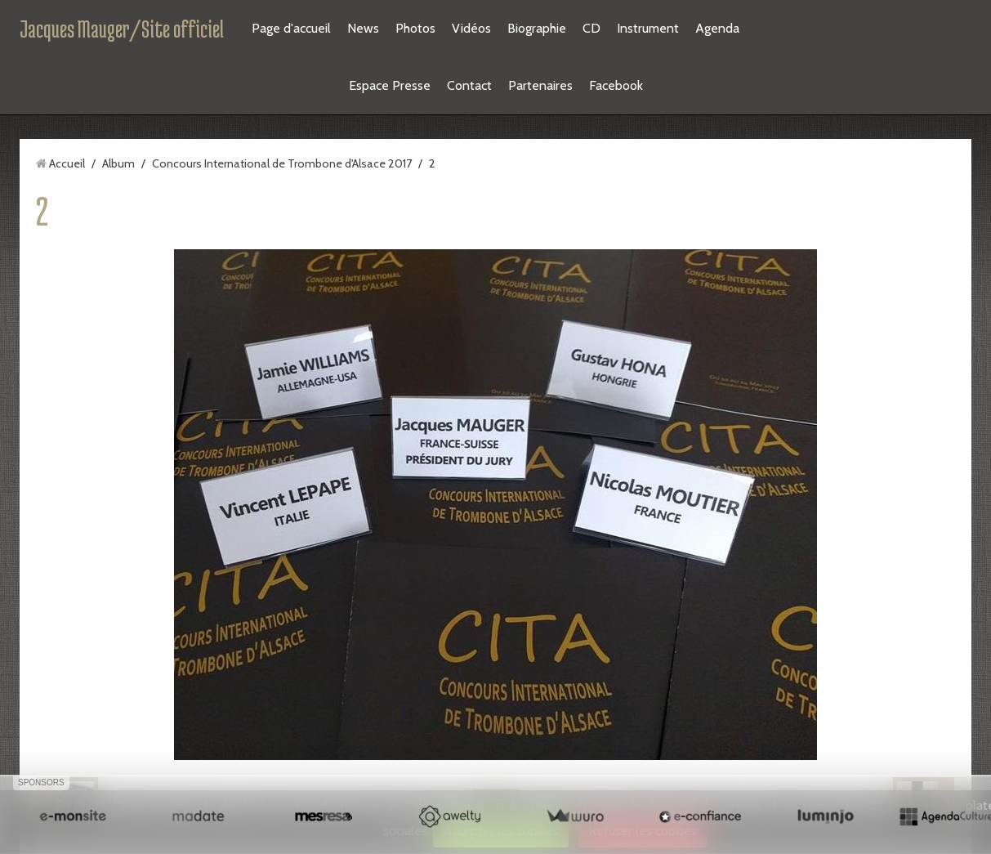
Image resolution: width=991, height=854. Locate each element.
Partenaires (540, 85)
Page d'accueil (291, 28)
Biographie (536, 28)
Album (118, 163)
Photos (415, 28)
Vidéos (471, 28)
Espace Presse (390, 85)
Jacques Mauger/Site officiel (122, 29)
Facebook (616, 85)
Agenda (717, 28)
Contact (469, 85)
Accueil (67, 163)
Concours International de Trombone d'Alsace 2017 (282, 163)
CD (591, 28)
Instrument (648, 28)
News (363, 28)
